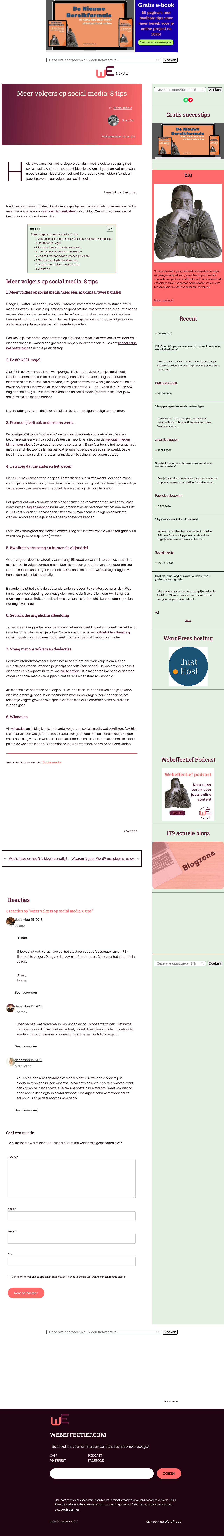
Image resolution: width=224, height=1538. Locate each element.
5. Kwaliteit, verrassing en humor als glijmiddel (62, 256)
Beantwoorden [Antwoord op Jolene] (26, 992)
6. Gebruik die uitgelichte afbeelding (56, 260)
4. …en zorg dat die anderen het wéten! (58, 251)
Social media (123, 108)
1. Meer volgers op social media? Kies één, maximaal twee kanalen (73, 238)
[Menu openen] (127, 73)
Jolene (20, 925)
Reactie (13, 1157)
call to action (69, 671)
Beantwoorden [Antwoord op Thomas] (26, 1046)
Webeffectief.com (78, 1434)
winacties (18, 728)
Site (10, 1254)
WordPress (173, 1521)
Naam (12, 1208)
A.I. (157, 612)
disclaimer (71, 1509)
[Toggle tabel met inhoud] (108, 229)
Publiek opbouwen (168, 495)
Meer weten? (164, 300)
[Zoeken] (170, 60)
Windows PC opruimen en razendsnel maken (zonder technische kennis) (188, 348)
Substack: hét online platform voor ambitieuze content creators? (183, 465)
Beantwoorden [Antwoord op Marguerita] (26, 1110)
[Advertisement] (71, 795)
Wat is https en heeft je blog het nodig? (38, 858)
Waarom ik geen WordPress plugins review (103, 858)
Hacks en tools (166, 383)
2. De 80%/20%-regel (48, 243)
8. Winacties (42, 268)
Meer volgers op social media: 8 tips (54, 234)
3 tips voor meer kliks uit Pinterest (176, 519)
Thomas (21, 1012)
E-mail (12, 1231)
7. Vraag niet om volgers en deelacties (57, 264)
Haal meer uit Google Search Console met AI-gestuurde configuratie (182, 577)
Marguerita (23, 1066)
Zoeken (56, 1465)
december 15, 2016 (28, 919)
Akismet (138, 1504)
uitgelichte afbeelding (113, 632)
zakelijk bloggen (167, 439)
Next (188, 620)
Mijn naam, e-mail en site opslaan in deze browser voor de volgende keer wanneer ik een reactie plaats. (68, 1276)
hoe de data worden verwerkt (77, 1504)
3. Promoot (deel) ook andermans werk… (59, 247)
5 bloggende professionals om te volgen (179, 406)
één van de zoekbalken (59, 211)
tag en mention (38, 507)
